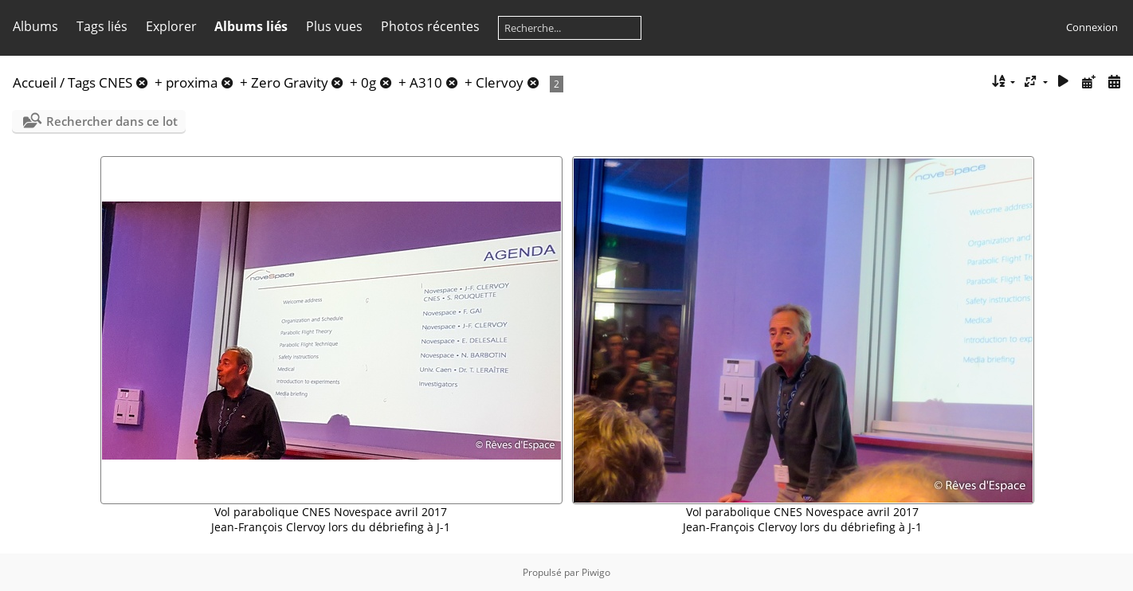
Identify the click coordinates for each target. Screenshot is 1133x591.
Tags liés (101, 26)
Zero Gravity (289, 82)
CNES (115, 82)
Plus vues (334, 26)
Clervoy (499, 82)
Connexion (1092, 27)
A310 (426, 82)
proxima (192, 82)
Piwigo (596, 572)
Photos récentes (430, 26)
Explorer (171, 26)
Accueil (35, 82)
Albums (35, 26)
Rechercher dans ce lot (112, 121)
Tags (82, 82)
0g (368, 82)
